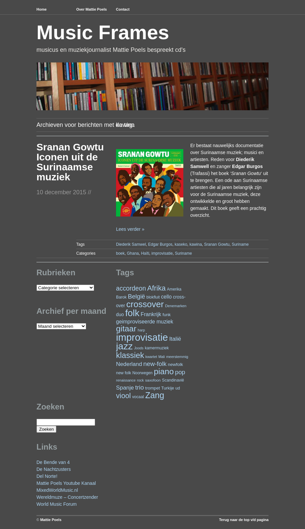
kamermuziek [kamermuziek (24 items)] (157, 348)
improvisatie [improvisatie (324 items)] (142, 337)
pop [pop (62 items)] (180, 372)
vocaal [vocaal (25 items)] (138, 397)
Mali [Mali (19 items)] (161, 357)
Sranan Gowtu (217, 244)
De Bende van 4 (53, 462)
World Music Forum (56, 504)
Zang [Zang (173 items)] (154, 395)
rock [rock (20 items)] (140, 380)
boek (120, 253)
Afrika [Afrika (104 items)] (156, 288)
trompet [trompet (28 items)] (152, 388)
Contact (123, 9)
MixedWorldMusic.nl (57, 490)
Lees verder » (130, 229)
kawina (195, 244)
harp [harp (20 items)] (141, 330)
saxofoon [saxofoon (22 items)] (153, 380)
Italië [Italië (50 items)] (175, 339)
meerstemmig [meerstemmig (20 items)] (177, 357)
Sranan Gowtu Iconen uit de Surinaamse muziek (70, 161)
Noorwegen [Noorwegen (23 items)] (142, 373)
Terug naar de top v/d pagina (244, 520)
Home (41, 9)
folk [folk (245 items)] (132, 313)
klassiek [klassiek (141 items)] (130, 355)
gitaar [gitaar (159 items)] (126, 328)
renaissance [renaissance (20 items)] (126, 380)
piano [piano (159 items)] (164, 371)
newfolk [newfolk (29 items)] (175, 364)
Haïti (145, 253)
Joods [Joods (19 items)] (138, 348)
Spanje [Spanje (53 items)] (125, 387)
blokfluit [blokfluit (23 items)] (153, 297)
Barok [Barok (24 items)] (121, 297)
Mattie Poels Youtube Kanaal (66, 483)
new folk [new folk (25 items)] (123, 373)
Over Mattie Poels (91, 9)
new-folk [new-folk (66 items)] (154, 363)
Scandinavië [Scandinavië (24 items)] (173, 380)
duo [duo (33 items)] (120, 314)
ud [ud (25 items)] (177, 388)
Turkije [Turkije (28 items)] (167, 388)
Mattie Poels (50, 520)
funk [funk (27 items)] (166, 314)
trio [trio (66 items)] (139, 387)
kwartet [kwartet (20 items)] (151, 357)
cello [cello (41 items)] (166, 297)
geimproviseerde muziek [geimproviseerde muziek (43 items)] (144, 321)
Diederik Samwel (131, 244)
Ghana (133, 253)
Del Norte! (46, 476)
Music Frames (102, 32)
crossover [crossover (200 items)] (145, 304)
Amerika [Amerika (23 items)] (174, 289)
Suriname (240, 244)
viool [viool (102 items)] (123, 396)
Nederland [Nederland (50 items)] (129, 364)
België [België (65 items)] (136, 296)
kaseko (181, 244)
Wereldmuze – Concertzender (67, 497)
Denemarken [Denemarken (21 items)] (176, 306)
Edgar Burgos (160, 244)
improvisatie (162, 253)
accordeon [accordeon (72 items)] (131, 288)
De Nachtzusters (53, 469)
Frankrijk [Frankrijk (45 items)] (151, 314)
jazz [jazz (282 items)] (124, 346)
